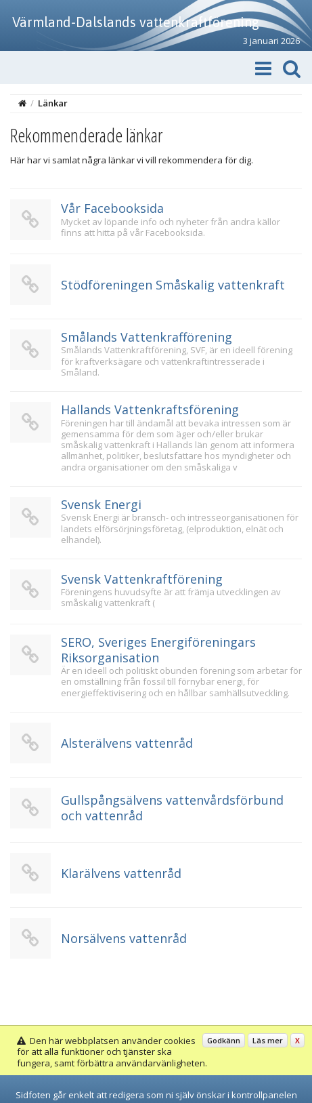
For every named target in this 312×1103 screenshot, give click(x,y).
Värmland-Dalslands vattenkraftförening (135, 22)
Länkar (53, 103)
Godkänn (223, 1040)
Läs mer (267, 1040)
